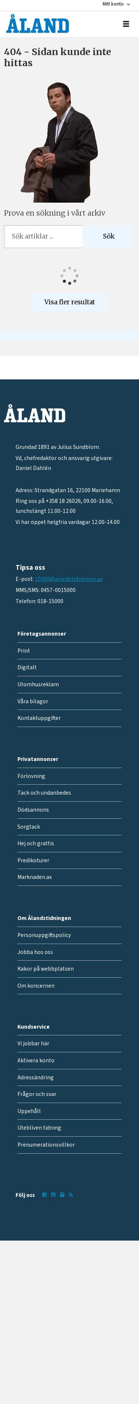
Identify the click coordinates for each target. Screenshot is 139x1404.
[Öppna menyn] (126, 24)
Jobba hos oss (35, 952)
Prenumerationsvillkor (46, 1145)
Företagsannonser (41, 634)
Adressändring (35, 1077)
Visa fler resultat (69, 302)
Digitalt (27, 667)
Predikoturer (33, 860)
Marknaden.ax (34, 877)
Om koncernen (35, 986)
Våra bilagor (32, 701)
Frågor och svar (36, 1094)
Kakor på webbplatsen (45, 969)
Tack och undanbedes (44, 793)
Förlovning (31, 776)
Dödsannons (33, 810)
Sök (109, 236)
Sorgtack (28, 827)
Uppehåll (29, 1111)
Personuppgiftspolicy (44, 935)
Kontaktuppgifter (39, 718)
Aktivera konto (35, 1060)
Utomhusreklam (38, 684)
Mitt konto (113, 4)
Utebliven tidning (39, 1128)
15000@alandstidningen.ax (69, 579)
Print (23, 651)
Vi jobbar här (33, 1043)
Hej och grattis (35, 843)
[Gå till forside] (37, 23)
